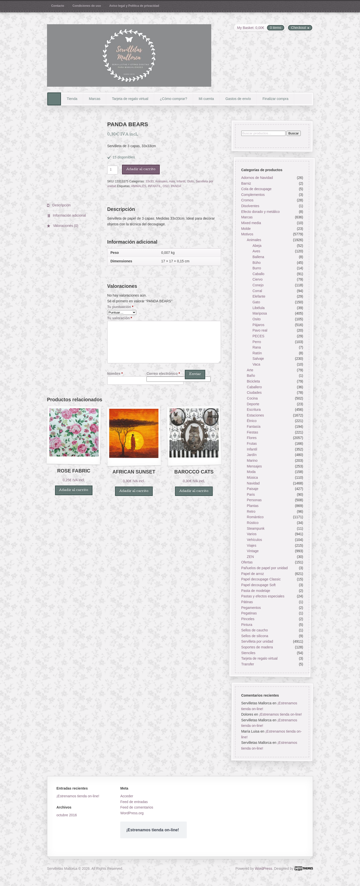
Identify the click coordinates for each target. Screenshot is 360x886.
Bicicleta (253, 381)
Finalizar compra (275, 99)
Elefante (258, 297)
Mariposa (259, 314)
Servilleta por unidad (257, 642)
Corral (257, 291)
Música (252, 477)
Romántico (255, 517)
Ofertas (246, 562)
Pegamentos (251, 608)
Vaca (256, 364)
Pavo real (259, 331)
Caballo (258, 274)
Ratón (257, 353)
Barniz (246, 183)
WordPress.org (132, 813)
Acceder (126, 796)
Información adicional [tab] (69, 215)
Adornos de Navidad (257, 178)
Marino (252, 460)
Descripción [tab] (60, 205)
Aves (256, 251)
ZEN (250, 557)
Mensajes (254, 466)
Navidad (253, 483)
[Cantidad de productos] (112, 170)
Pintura (246, 625)
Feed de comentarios (136, 807)
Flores (251, 438)
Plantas (252, 506)
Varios (251, 534)
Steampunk (255, 528)
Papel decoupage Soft (258, 585)
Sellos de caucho (254, 630)
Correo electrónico (163, 374)
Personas (254, 500)
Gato (256, 302)
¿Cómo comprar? (173, 99)
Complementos (252, 195)
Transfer (247, 664)
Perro (256, 342)
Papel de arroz (252, 574)
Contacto (57, 5)
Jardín (251, 455)
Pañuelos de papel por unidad (264, 568)
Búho (256, 263)
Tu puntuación (120, 307)
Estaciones (255, 415)
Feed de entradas (134, 802)
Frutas (252, 443)
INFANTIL (154, 186)
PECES (258, 336)
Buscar (293, 133)
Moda (251, 472)
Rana (256, 348)
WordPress (263, 869)
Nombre (115, 374)
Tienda (72, 99)
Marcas (94, 99)
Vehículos (254, 540)
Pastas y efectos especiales (262, 596)
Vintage (252, 551)
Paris (251, 494)
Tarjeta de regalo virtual (130, 99)
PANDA (176, 186)
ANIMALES (138, 186)
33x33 (150, 181)
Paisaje (252, 489)
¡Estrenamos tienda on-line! (280, 715)
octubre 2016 (66, 815)
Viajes (251, 545)
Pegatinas (248, 613)
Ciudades (254, 393)
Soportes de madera (257, 647)
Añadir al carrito (141, 169)
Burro (256, 268)
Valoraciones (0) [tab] (65, 226)
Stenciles (248, 653)
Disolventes (250, 206)
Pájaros (258, 325)
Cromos (247, 200)
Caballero (254, 387)
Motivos (247, 234)
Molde (245, 229)
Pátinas (247, 602)
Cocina (252, 398)
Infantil (180, 181)
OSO (166, 186)
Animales (161, 181)
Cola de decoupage (256, 189)
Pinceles (247, 619)
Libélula (258, 308)
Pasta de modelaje (255, 591)
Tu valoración (119, 318)
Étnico (251, 421)
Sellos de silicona (254, 636)
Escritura (253, 410)
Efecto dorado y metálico (260, 212)
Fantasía (253, 427)
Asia (172, 181)
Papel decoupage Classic (260, 579)
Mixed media (251, 223)
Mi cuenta (206, 99)
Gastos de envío (238, 99)
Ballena (258, 257)
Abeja (257, 246)
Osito (190, 181)
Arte (250, 370)
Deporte (253, 404)
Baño (251, 376)
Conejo (258, 285)
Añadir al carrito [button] (73, 490)
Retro (251, 511)
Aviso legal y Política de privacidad (134, 5)
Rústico (252, 523)
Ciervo (257, 280)
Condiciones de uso (86, 5)
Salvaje (258, 359)
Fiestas (252, 432)
